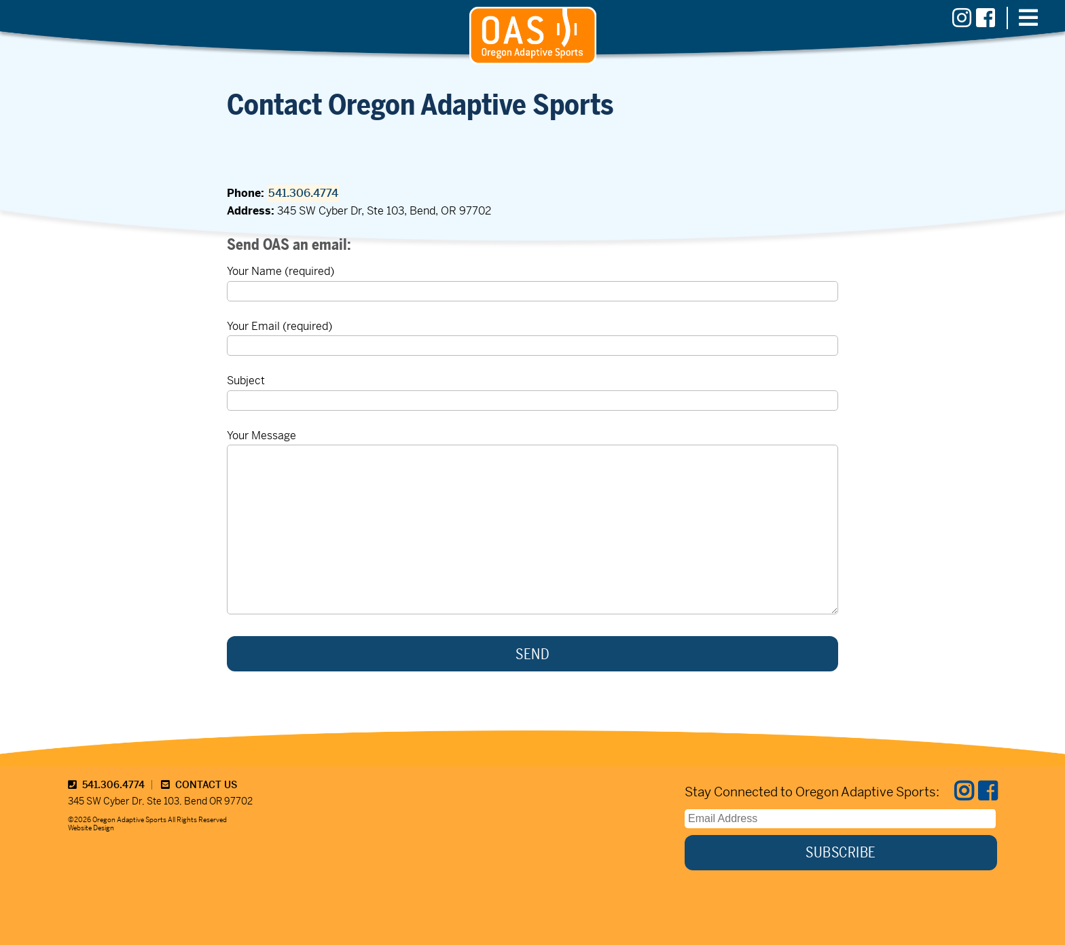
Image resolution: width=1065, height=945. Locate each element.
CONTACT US (199, 785)
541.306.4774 (303, 193)
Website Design (91, 827)
